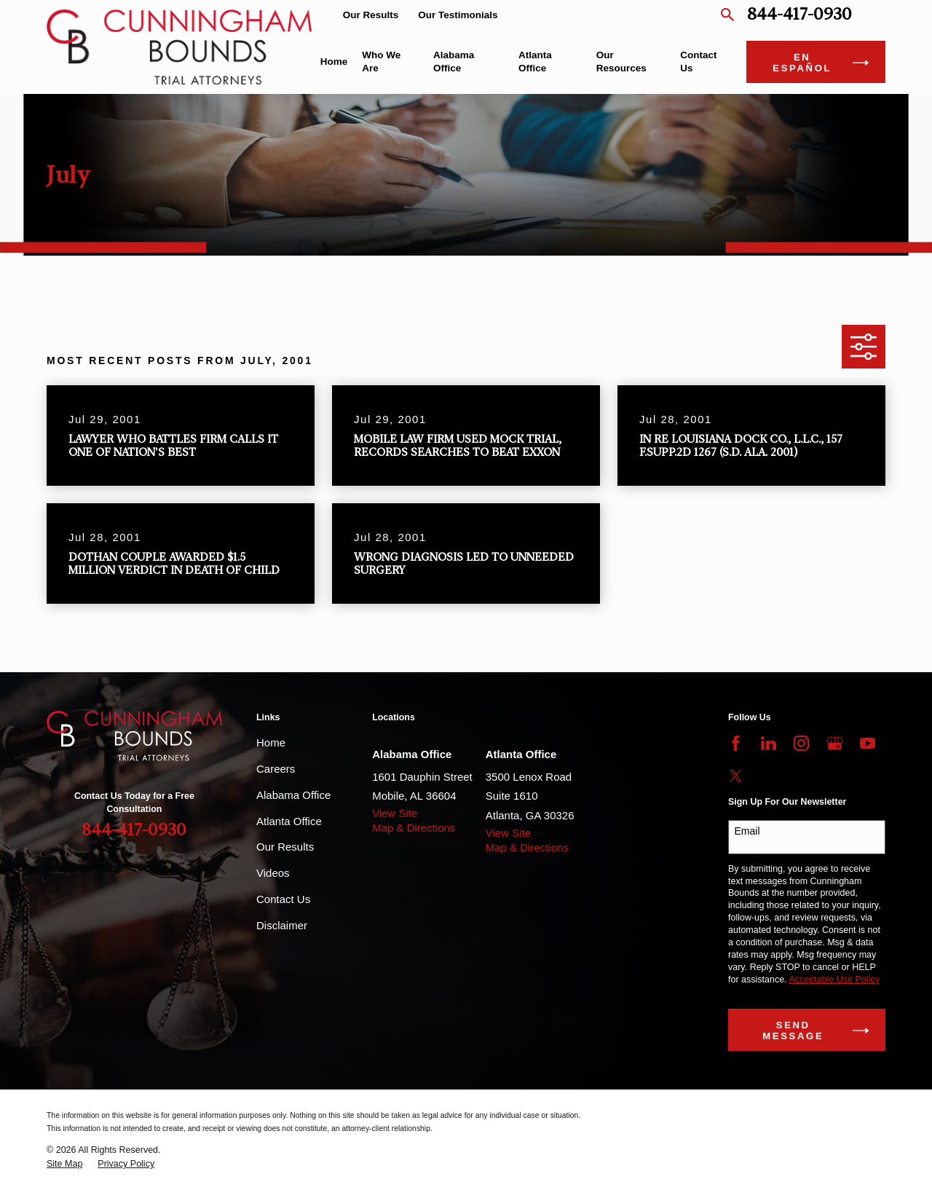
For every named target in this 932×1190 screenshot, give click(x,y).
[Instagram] (801, 743)
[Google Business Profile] (834, 743)
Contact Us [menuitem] (698, 62)
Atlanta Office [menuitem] (535, 62)
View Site (394, 813)
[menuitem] (64, 1164)
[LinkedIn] (768, 743)
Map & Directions (413, 827)
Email (747, 831)
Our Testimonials (457, 14)
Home (270, 742)
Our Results (371, 14)
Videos (273, 873)
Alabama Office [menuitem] (453, 62)
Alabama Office (293, 795)
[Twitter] (735, 776)
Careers (275, 769)
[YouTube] (867, 743)
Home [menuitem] (334, 61)
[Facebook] (735, 743)
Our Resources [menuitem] (621, 62)
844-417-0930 (799, 15)
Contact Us (283, 899)
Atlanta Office (289, 821)
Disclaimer (281, 925)
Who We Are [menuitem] (381, 62)
